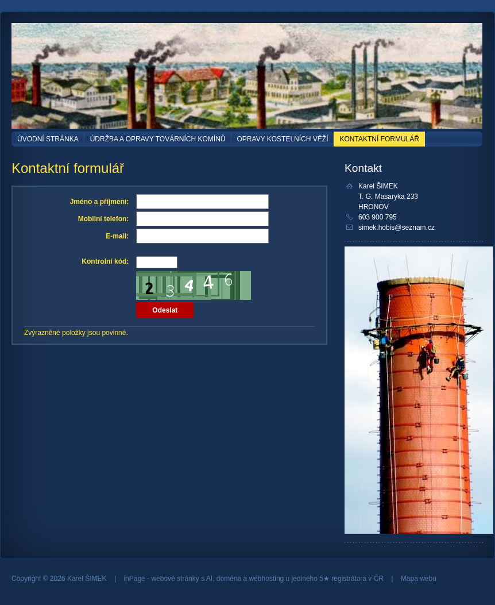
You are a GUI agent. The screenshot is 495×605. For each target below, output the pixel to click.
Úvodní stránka (48, 139)
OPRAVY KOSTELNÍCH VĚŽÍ (282, 139)
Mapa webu (418, 579)
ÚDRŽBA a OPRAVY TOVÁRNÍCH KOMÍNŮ (158, 139)
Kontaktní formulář (379, 139)
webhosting (266, 579)
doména (228, 579)
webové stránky (175, 579)
